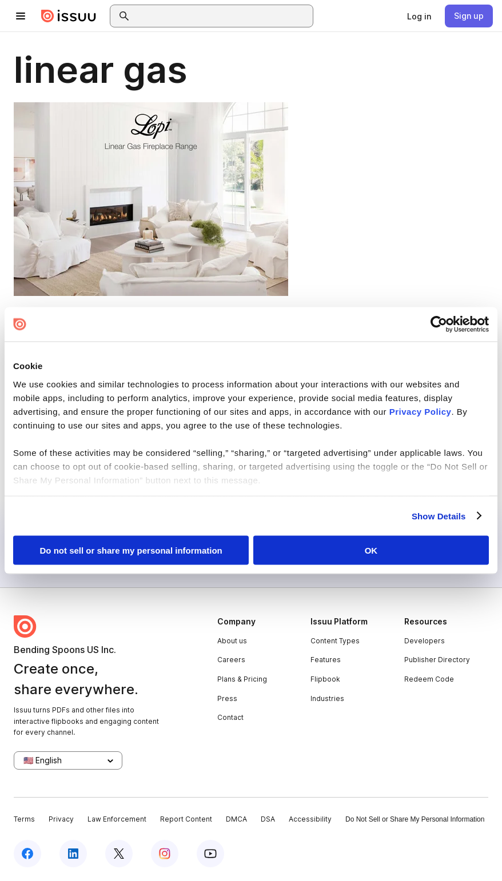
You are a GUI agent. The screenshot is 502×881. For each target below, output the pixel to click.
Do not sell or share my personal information (131, 550)
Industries (327, 698)
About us (232, 640)
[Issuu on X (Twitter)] (119, 853)
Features (325, 659)
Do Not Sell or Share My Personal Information (414, 819)
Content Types (335, 640)
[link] (419, 16)
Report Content (186, 819)
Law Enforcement (116, 819)
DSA (268, 819)
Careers (231, 659)
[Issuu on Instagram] (164, 853)
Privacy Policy (420, 411)
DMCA (236, 819)
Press (227, 698)
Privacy (61, 819)
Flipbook (325, 679)
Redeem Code (429, 679)
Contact (230, 717)
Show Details (439, 515)
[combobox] (222, 16)
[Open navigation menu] (20, 16)
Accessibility (310, 819)
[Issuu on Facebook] (27, 853)
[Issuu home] (69, 16)
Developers (424, 640)
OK (371, 550)
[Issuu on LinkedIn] (73, 853)
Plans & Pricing (242, 679)
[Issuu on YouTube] (210, 853)
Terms (24, 819)
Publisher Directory (437, 659)
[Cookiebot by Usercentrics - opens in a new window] (439, 324)
